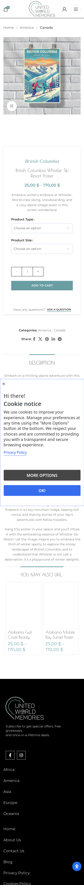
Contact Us (13, 851)
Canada (46, 27)
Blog (8, 862)
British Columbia (42, 161)
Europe (10, 802)
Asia (7, 791)
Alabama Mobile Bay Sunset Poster (60, 634)
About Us (12, 840)
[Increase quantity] (38, 271)
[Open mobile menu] (76, 8)
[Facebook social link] (34, 339)
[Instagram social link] (21, 755)
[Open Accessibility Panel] (76, 866)
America (27, 27)
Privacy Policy (16, 873)
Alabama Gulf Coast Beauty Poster (20, 637)
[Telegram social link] (59, 339)
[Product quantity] (27, 271)
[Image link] (25, 708)
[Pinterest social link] (47, 339)
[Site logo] (42, 9)
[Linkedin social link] (53, 339)
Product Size (21, 240)
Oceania (11, 813)
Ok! (42, 490)
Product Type (22, 219)
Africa (9, 769)
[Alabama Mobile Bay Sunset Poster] (61, 605)
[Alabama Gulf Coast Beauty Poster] (23, 605)
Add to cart (42, 285)
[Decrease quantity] (16, 271)
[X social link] (40, 339)
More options (42, 475)
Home (9, 27)
